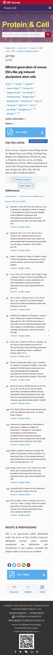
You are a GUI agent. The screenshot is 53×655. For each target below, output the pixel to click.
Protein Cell (10, 8)
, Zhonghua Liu (24, 109)
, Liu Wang (10, 109)
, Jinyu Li (37, 101)
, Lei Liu (32, 105)
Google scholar (24, 227)
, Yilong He (10, 105)
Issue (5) (34, 48)
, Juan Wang (27, 92)
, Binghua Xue (28, 96)
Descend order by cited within (15, 201)
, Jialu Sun (22, 105)
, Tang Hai (28, 84)
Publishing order (11, 196)
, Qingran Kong (12, 92)
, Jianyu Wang (12, 88)
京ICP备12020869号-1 (18, 613)
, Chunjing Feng (12, 96)
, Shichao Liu (26, 101)
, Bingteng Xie (12, 101)
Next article (26, 185)
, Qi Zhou (10, 113)
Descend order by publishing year (31, 196)
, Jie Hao (18, 84)
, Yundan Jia (27, 88)
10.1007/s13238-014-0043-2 (27, 51)
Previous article (21, 179)
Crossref (13, 227)
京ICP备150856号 (36, 613)
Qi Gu (8, 84)
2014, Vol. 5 (23, 48)
